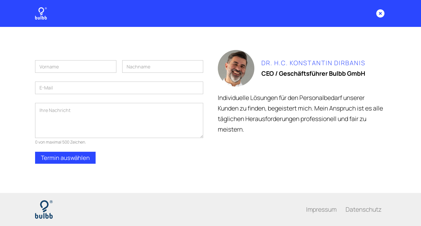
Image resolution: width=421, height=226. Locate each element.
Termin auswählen (65, 158)
